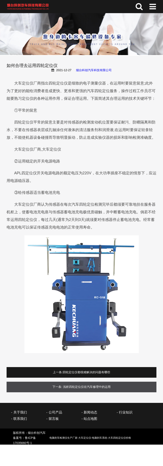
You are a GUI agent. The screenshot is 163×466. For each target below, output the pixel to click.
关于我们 (20, 412)
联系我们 (20, 418)
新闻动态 (90, 412)
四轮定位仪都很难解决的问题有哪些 (86, 372)
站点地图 (90, 418)
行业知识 (125, 412)
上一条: (58, 372)
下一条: (57, 386)
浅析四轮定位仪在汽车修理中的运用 (87, 386)
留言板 (54, 418)
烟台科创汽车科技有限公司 (94, 70)
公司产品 (55, 412)
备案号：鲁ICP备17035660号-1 (74, 440)
